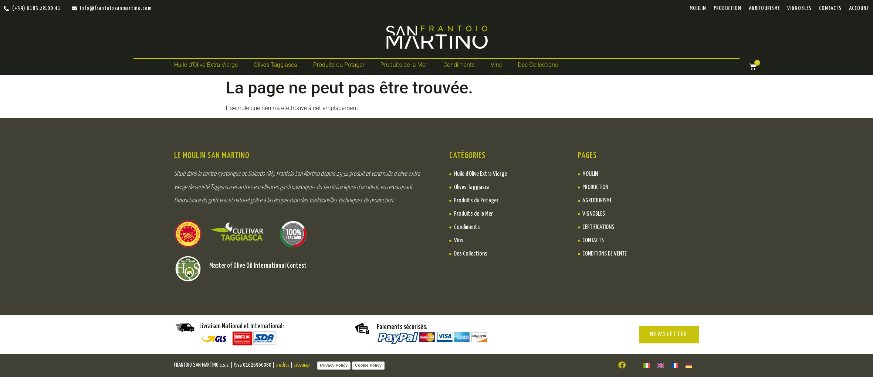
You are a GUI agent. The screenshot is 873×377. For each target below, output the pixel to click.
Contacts (830, 8)
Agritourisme (764, 8)
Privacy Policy (334, 365)
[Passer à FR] (675, 365)
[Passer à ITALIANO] (647, 365)
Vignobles (799, 8)
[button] (210, 65)
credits (282, 365)
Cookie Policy (368, 365)
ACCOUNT (859, 8)
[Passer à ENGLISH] (661, 365)
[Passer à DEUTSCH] (689, 365)
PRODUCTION (727, 8)
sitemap (302, 365)
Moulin (698, 8)
